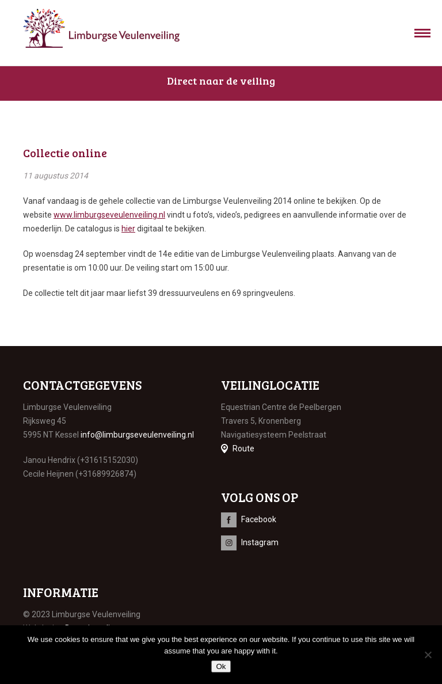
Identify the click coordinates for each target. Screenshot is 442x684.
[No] (427, 654)
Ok (221, 666)
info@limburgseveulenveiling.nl (137, 434)
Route (243, 448)
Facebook (258, 519)
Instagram (260, 542)
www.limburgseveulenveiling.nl (109, 214)
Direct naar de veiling (221, 81)
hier (128, 228)
